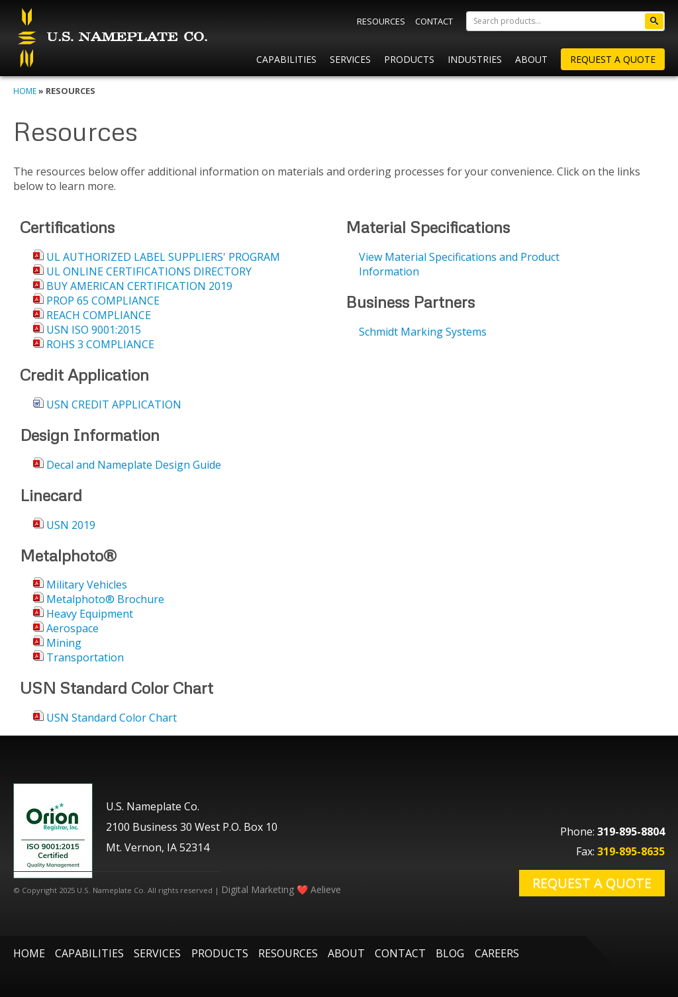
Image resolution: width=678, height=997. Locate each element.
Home (24, 91)
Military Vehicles (86, 584)
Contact (434, 21)
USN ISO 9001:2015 (93, 329)
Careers (497, 953)
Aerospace (72, 628)
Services (350, 59)
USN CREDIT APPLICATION (113, 404)
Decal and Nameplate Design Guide (133, 464)
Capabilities (286, 59)
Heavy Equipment (89, 613)
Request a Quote (592, 883)
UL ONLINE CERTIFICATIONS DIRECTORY (149, 271)
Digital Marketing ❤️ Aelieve (281, 889)
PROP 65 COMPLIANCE (103, 300)
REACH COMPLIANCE (98, 315)
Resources (381, 21)
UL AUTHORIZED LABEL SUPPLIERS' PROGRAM (163, 257)
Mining (63, 643)
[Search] (565, 21)
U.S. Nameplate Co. (111, 38)
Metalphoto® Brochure (105, 599)
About (531, 59)
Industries (475, 59)
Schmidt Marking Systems (423, 331)
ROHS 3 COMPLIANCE (100, 344)
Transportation (85, 657)
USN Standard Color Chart (111, 717)
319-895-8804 (631, 831)
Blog (450, 953)
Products (409, 59)
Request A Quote (612, 59)
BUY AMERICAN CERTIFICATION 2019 (139, 286)
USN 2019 (70, 525)
